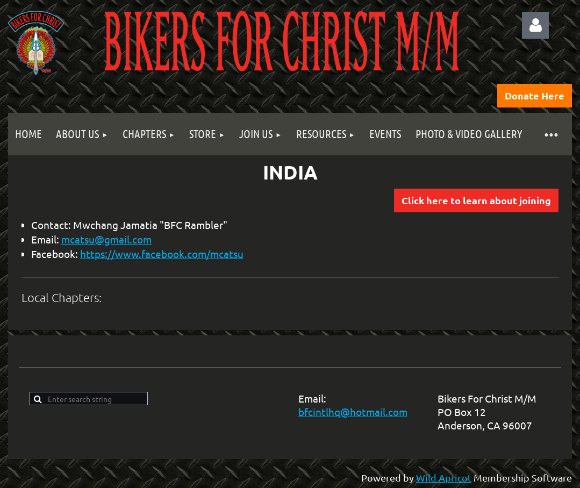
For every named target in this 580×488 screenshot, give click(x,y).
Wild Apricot (443, 477)
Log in (535, 25)
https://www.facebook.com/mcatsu (162, 253)
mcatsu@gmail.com (106, 239)
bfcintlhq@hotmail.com (352, 411)
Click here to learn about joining (476, 200)
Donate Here (534, 95)
